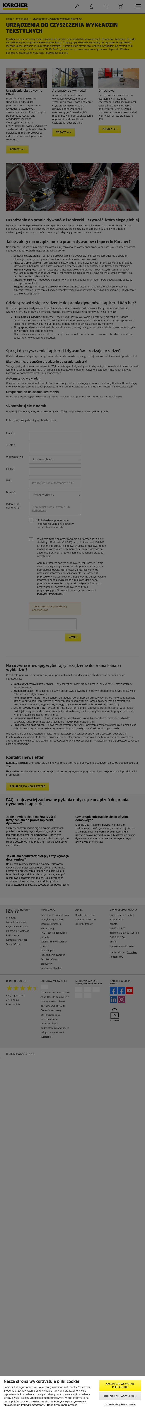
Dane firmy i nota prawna (62, 1405)
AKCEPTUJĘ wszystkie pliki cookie (120, 1386)
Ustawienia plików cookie (120, 1405)
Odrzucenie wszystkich (120, 1396)
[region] (72, 1393)
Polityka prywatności (33, 1405)
